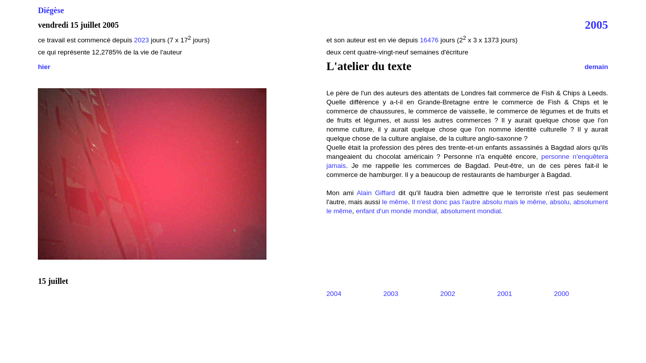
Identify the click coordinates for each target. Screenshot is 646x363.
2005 (596, 24)
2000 (561, 293)
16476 (429, 40)
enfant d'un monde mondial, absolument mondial (428, 211)
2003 (390, 293)
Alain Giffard (376, 193)
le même (395, 202)
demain (596, 67)
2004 (334, 293)
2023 (141, 40)
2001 (504, 293)
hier (44, 67)
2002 (447, 293)
